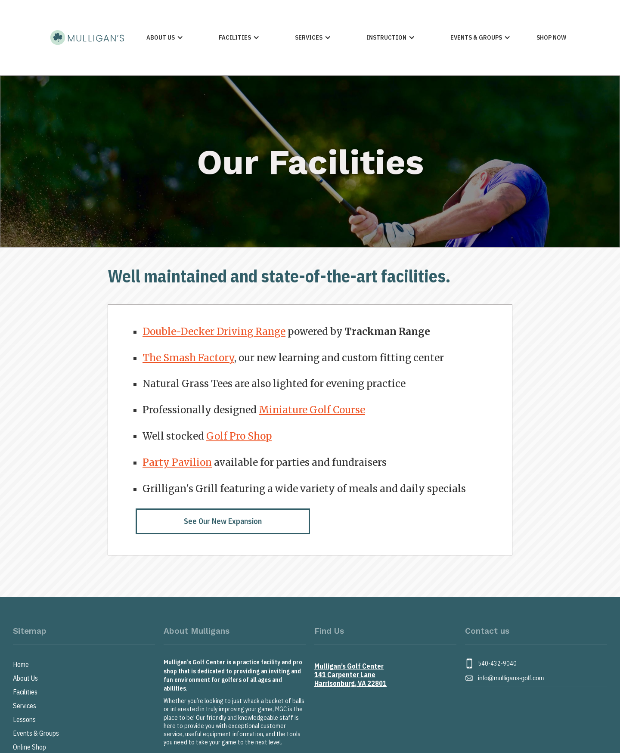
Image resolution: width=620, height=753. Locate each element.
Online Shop (29, 747)
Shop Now (551, 37)
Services (24, 705)
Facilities (25, 692)
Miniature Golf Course (312, 410)
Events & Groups (36, 733)
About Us (25, 678)
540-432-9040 (497, 663)
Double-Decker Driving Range (214, 331)
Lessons (24, 719)
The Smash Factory (188, 358)
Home (21, 664)
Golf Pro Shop (239, 436)
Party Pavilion (177, 462)
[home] (86, 37)
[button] (165, 37)
